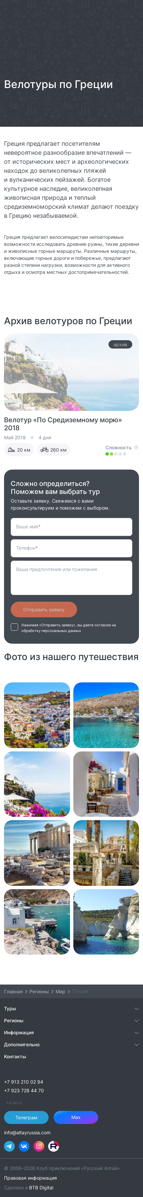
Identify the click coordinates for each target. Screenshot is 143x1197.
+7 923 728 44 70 (24, 1090)
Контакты (15, 1056)
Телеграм (26, 1117)
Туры (10, 1008)
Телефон (27, 548)
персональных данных (61, 631)
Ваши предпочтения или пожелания (56, 569)
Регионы (13, 1020)
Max (76, 1117)
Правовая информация (30, 1178)
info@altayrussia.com (27, 1132)
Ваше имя (28, 526)
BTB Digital (41, 1187)
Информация (19, 1032)
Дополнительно (22, 1044)
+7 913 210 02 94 (23, 1082)
